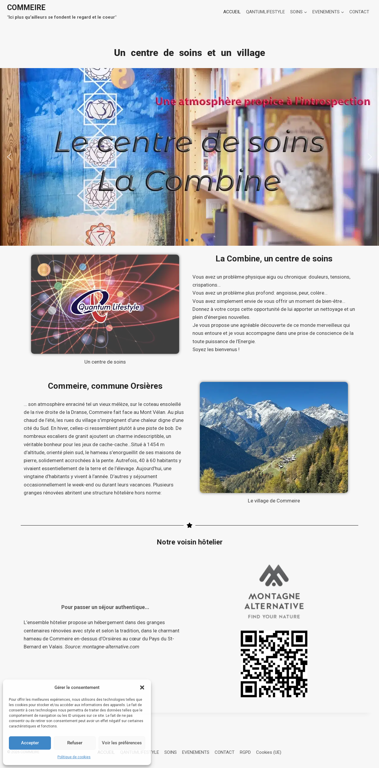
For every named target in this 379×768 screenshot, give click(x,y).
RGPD (245, 752)
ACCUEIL (232, 12)
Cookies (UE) (268, 752)
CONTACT (359, 12)
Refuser (74, 742)
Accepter (30, 742)
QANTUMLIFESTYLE (265, 12)
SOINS (170, 752)
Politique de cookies (74, 757)
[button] (142, 687)
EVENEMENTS (195, 752)
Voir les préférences (122, 742)
